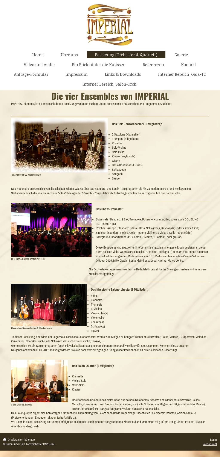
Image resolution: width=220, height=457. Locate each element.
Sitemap (30, 439)
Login (213, 439)
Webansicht (210, 444)
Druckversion (13, 439)
